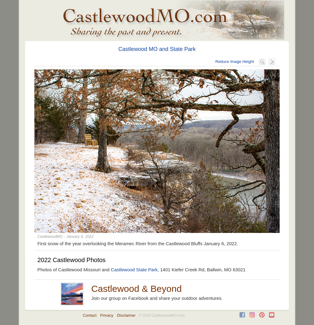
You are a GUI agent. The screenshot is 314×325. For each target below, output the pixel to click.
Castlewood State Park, (135, 269)
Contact (90, 315)
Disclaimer (126, 315)
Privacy (106, 315)
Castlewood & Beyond (136, 289)
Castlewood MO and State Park (157, 49)
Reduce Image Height (234, 61)
